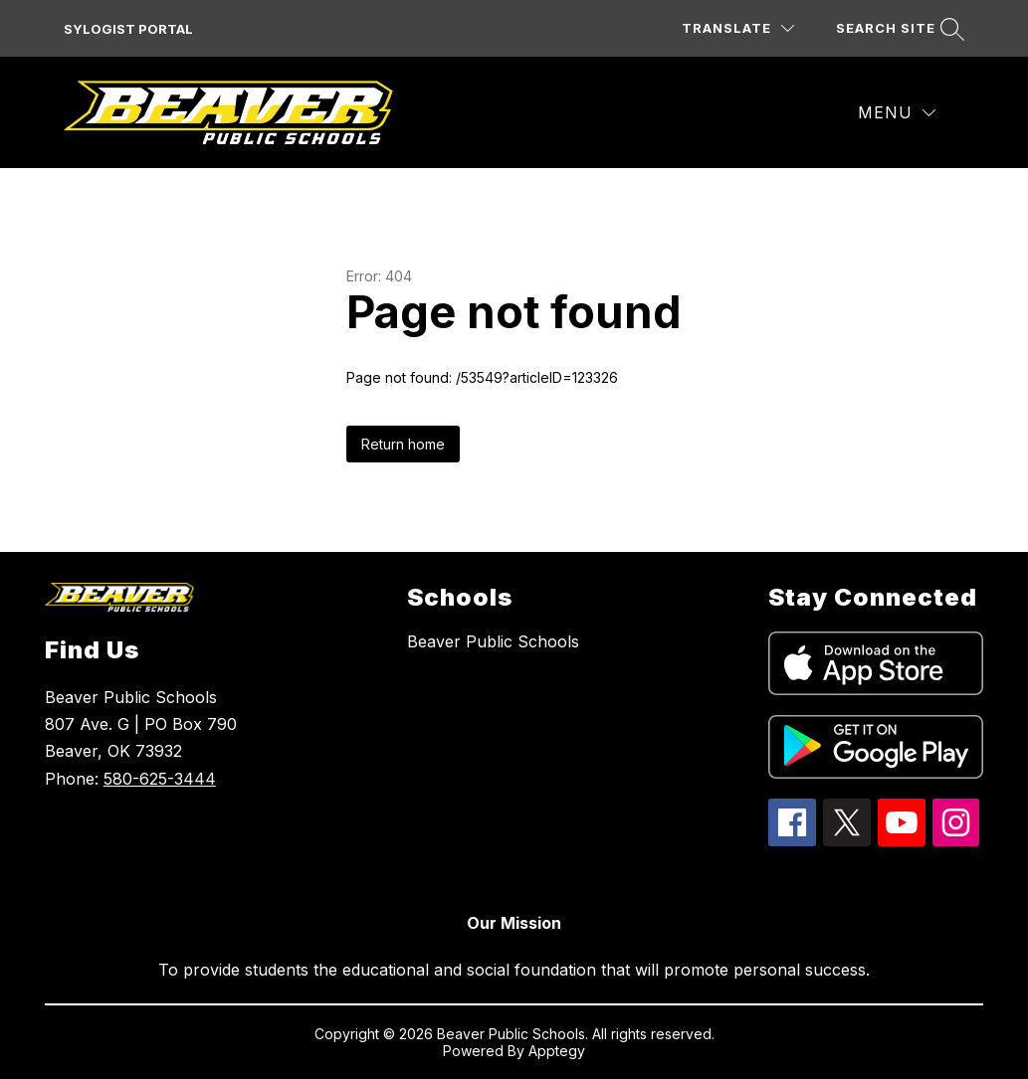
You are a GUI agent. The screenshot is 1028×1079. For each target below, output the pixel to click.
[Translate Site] (738, 28)
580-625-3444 (159, 779)
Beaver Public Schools (493, 641)
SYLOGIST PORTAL (128, 29)
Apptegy (556, 1050)
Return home (403, 444)
